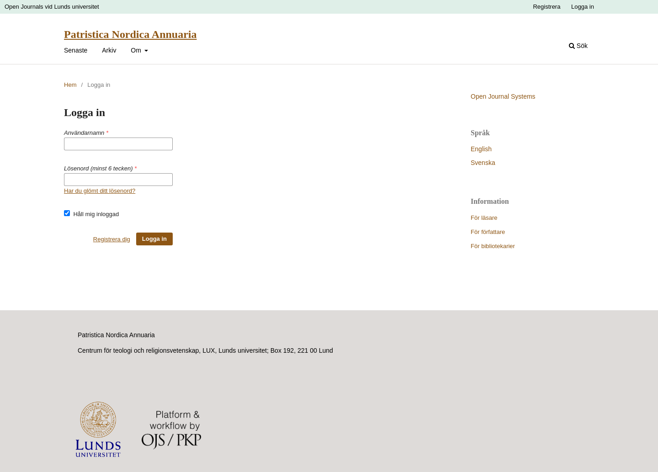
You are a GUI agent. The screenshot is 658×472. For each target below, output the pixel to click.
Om (137, 50)
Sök (578, 45)
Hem (70, 84)
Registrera (546, 6)
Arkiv (109, 50)
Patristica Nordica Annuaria (130, 34)
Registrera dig (111, 239)
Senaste (75, 50)
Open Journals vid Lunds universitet (52, 6)
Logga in (582, 6)
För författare (488, 231)
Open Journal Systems (503, 96)
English (481, 149)
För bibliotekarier (493, 246)
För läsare (484, 217)
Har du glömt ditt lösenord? (99, 190)
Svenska (483, 162)
